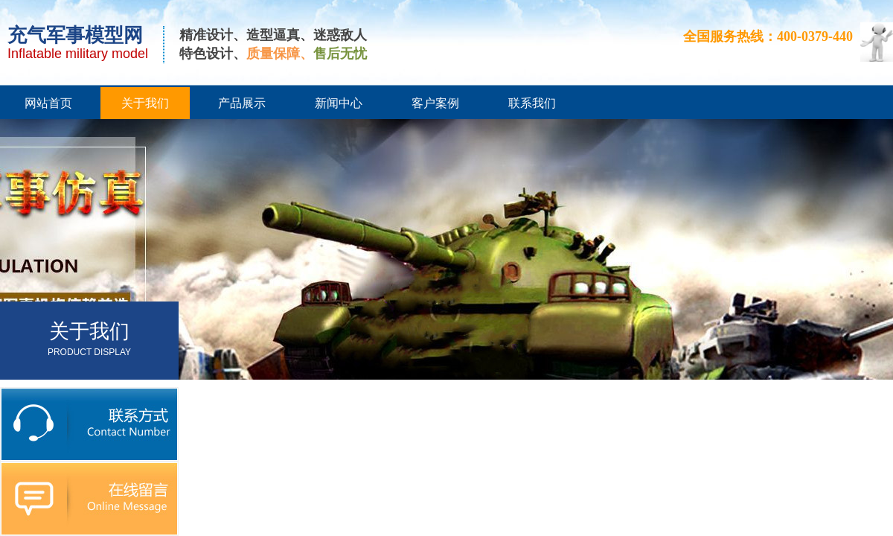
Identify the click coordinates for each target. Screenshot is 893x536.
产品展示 (242, 103)
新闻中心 (338, 103)
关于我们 (145, 103)
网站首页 (48, 103)
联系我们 (532, 103)
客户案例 (435, 103)
